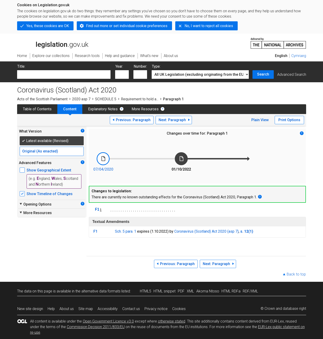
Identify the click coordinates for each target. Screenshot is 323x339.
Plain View (260, 120)
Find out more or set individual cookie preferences (126, 26)
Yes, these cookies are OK (47, 26)
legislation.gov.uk (52, 42)
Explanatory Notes (103, 109)
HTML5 (145, 291)
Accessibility (108, 309)
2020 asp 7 (81, 99)
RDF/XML (250, 291)
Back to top (296, 274)
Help (51, 309)
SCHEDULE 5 (105, 99)
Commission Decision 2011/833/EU (96, 327)
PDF (181, 291)
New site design (30, 309)
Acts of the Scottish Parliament (42, 99)
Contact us (131, 309)
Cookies (179, 309)
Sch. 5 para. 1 (125, 231)
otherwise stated (171, 321)
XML (190, 291)
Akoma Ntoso (207, 291)
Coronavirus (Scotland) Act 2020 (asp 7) (206, 231)
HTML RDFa (230, 291)
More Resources (145, 109)
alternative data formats (100, 291)
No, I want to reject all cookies (209, 26)
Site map (85, 309)
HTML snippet (164, 291)
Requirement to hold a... (139, 99)
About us (66, 309)
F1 (97, 209)
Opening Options (35, 204)
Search (263, 74)
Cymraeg (298, 56)
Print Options (289, 120)
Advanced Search (291, 74)
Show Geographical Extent (49, 170)
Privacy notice (156, 309)
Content (70, 109)
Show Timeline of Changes (50, 194)
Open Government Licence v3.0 (108, 321)
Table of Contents (37, 109)
